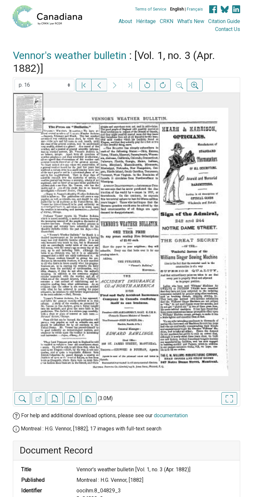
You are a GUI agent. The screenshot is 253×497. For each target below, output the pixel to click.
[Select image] (44, 85)
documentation (171, 415)
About (125, 21)
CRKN (166, 21)
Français (195, 9)
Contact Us (227, 29)
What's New (190, 21)
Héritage (146, 21)
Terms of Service (150, 9)
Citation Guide (224, 21)
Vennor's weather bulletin (69, 55)
